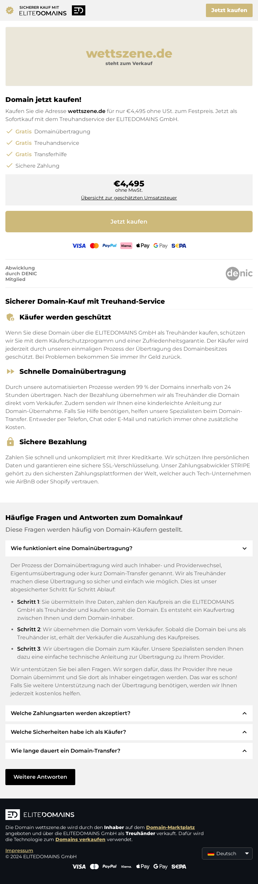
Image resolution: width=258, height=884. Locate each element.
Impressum (19, 850)
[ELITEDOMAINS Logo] (106, 815)
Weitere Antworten (40, 777)
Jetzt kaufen (229, 10)
